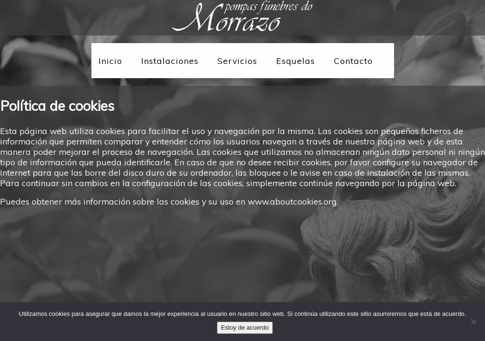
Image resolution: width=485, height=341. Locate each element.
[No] (473, 321)
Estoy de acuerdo (245, 327)
